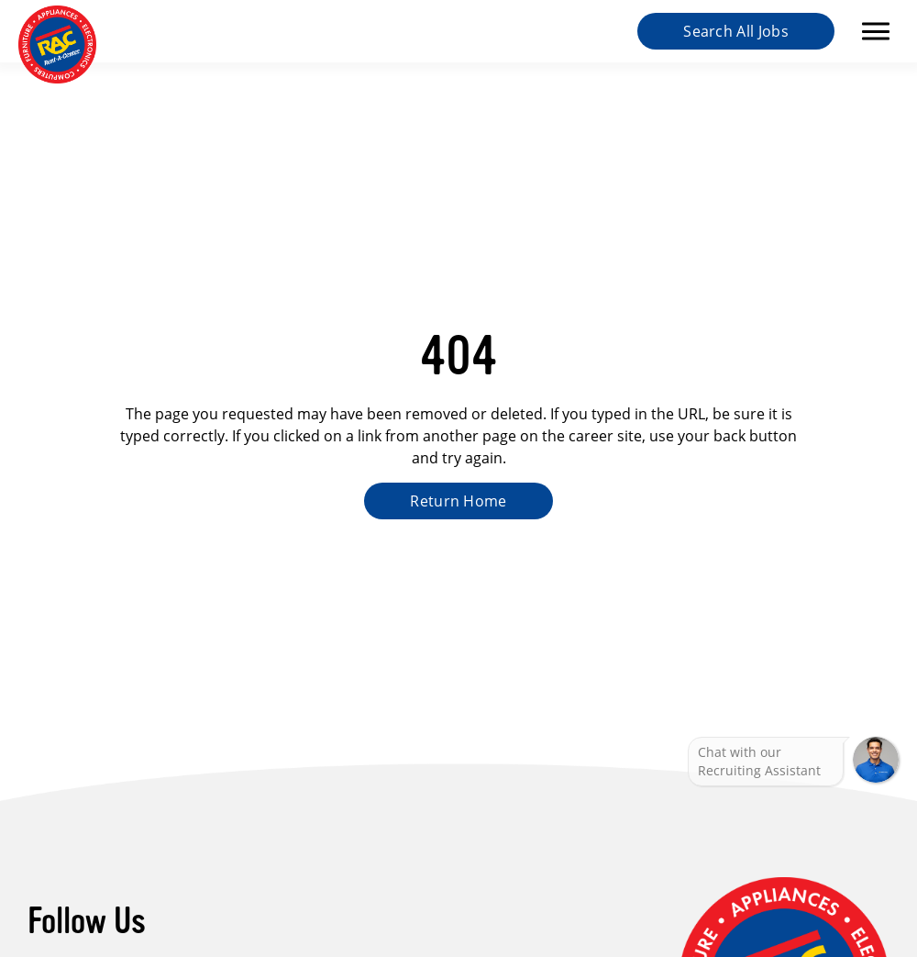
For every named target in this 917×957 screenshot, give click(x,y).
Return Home (458, 501)
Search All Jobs (736, 31)
